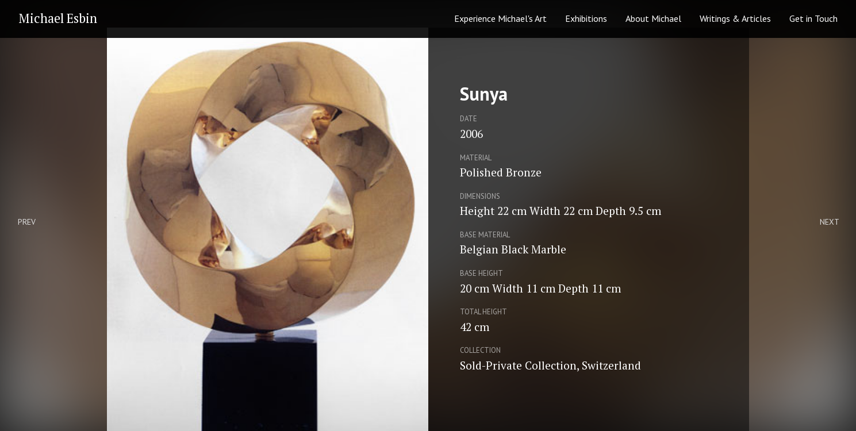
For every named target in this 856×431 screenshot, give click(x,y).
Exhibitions (586, 18)
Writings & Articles (735, 18)
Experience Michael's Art (500, 18)
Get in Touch (813, 18)
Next (829, 222)
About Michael (653, 18)
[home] (54, 18)
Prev (27, 222)
